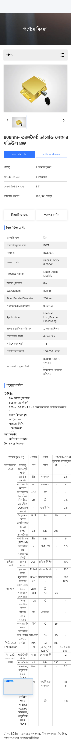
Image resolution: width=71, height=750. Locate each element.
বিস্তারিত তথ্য (19, 215)
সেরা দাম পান (20, 154)
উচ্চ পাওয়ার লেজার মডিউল (21, 738)
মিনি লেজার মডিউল (53, 733)
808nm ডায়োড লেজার (25, 733)
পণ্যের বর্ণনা (51, 215)
